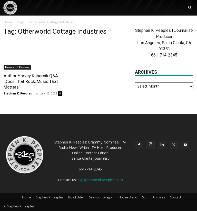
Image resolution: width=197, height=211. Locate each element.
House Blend (128, 197)
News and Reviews (17, 67)
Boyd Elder (76, 197)
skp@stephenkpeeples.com (100, 179)
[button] (189, 8)
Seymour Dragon (101, 197)
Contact (175, 197)
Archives (159, 197)
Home (8, 22)
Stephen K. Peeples (18, 93)
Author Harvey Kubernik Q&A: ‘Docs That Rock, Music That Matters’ (31, 81)
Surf (145, 197)
